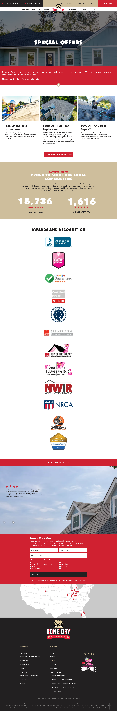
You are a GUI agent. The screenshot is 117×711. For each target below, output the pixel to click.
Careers (91, 3)
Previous (4, 522)
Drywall (64, 566)
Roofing (35, 563)
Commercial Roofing (29, 676)
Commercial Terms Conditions (63, 683)
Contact (54, 664)
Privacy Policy (82, 580)
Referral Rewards (68, 3)
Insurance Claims (57, 672)
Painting (64, 564)
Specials (72, 9)
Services (25, 9)
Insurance (82, 3)
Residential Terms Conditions (62, 687)
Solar (63, 568)
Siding (63, 563)
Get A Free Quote (107, 3)
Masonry (35, 566)
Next (13, 522)
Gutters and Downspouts (42, 564)
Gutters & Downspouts (30, 657)
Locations (36, 9)
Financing (83, 9)
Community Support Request (62, 680)
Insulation (36, 568)
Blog (93, 9)
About (46, 9)
